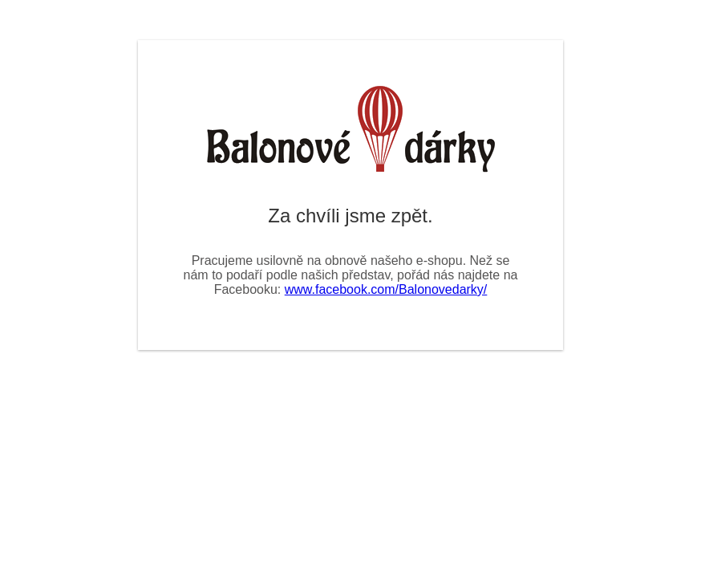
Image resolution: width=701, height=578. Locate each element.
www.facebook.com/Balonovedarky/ (386, 289)
